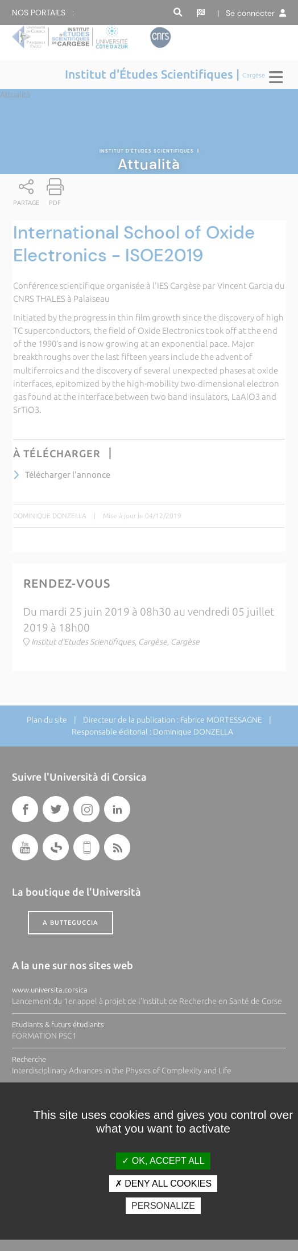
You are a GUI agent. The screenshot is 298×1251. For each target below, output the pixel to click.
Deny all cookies (163, 1183)
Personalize (163, 1206)
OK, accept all (163, 1161)
